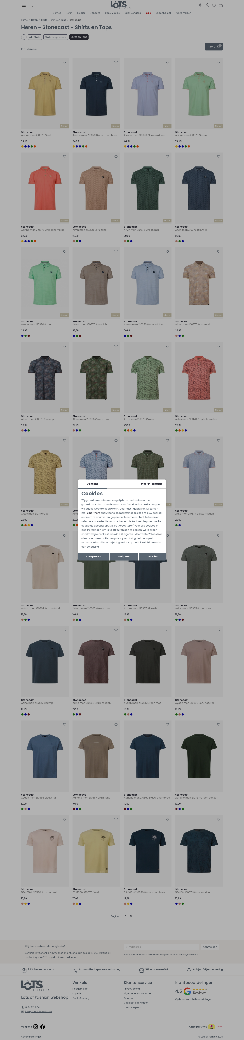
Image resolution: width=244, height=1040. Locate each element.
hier (159, 534)
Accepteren (93, 556)
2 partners (93, 513)
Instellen (152, 556)
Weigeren (124, 556)
